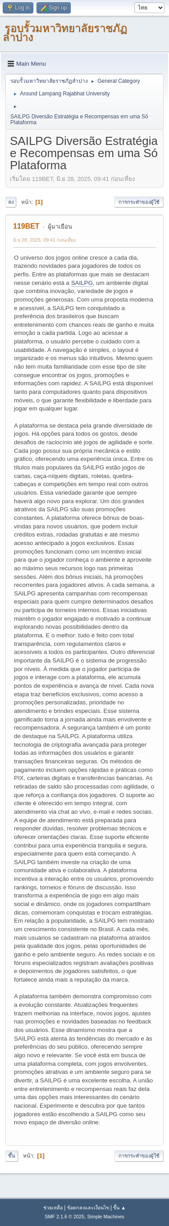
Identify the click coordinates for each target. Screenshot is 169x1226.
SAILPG (82, 282)
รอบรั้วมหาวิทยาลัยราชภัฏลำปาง (65, 32)
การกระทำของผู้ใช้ (139, 202)
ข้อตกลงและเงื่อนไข (88, 1207)
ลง (11, 202)
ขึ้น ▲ (119, 1207)
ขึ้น (11, 1155)
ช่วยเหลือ (53, 1207)
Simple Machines (105, 1216)
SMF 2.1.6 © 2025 (64, 1216)
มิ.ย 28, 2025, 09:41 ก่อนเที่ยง (44, 240)
